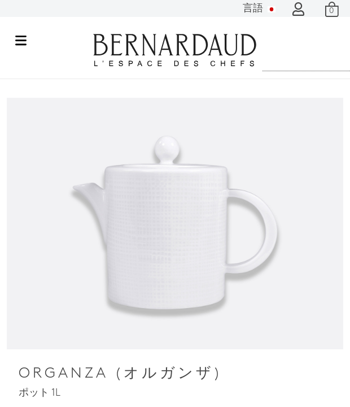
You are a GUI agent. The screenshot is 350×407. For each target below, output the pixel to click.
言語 (259, 8)
